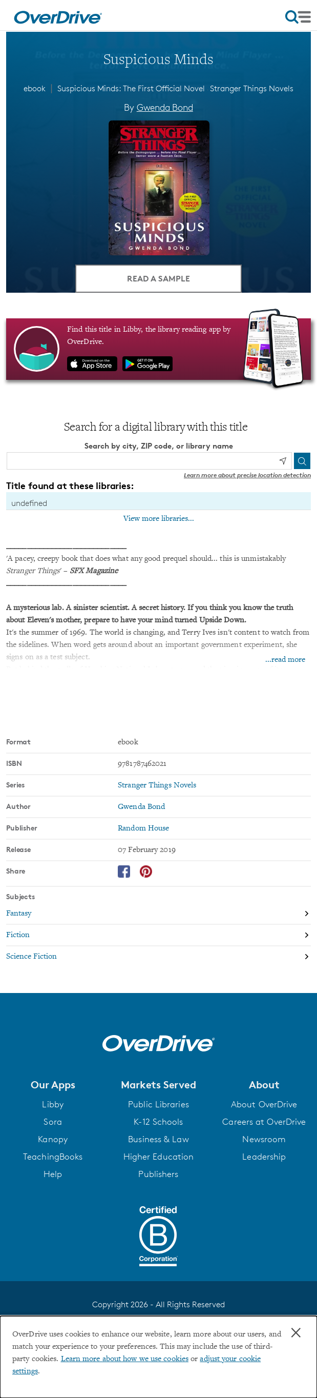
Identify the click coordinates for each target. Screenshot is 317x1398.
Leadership (264, 1156)
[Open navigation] (298, 17)
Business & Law (158, 1139)
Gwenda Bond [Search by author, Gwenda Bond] (165, 107)
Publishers (158, 1174)
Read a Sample (158, 278)
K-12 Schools (158, 1122)
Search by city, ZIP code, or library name (158, 446)
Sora (52, 1122)
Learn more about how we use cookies (125, 1359)
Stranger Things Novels (251, 88)
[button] (52, 1084)
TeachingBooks (52, 1156)
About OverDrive (264, 1104)
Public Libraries (158, 1104)
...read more (285, 660)
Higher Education (158, 1156)
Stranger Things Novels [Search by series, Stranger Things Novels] (157, 785)
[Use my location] (282, 461)
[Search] (302, 461)
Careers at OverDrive (264, 1122)
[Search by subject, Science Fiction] (158, 956)
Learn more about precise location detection (247, 475)
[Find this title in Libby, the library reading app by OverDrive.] (158, 349)
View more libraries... (158, 519)
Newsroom (264, 1139)
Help (53, 1174)
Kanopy (53, 1139)
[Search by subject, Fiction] (158, 935)
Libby (53, 1104)
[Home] (58, 15)
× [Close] (296, 1333)
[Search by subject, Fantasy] (158, 914)
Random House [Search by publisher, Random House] (143, 828)
